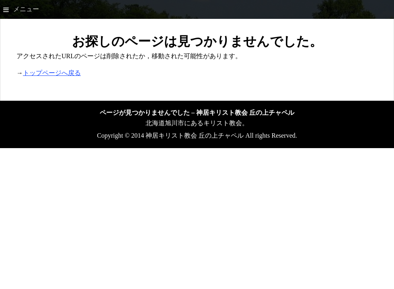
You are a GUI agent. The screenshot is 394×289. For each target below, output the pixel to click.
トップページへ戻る (52, 72)
